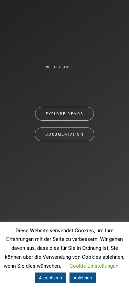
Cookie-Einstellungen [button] (93, 266)
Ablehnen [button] (83, 277)
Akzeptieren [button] (50, 277)
